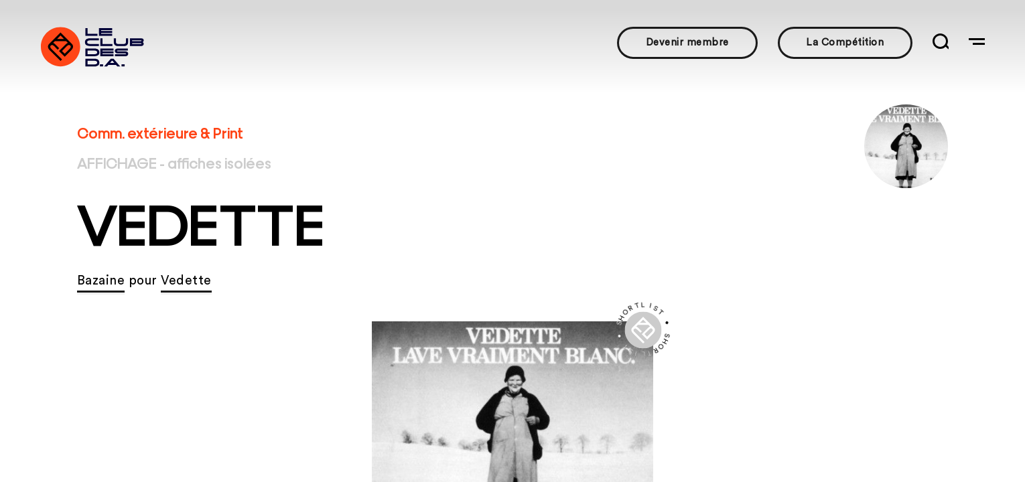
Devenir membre (687, 42)
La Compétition (845, 42)
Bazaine (101, 280)
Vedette (186, 280)
